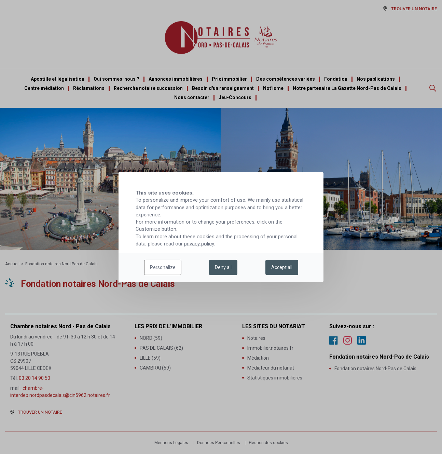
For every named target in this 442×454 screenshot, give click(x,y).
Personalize (163, 267)
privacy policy (199, 244)
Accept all (281, 267)
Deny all (223, 267)
